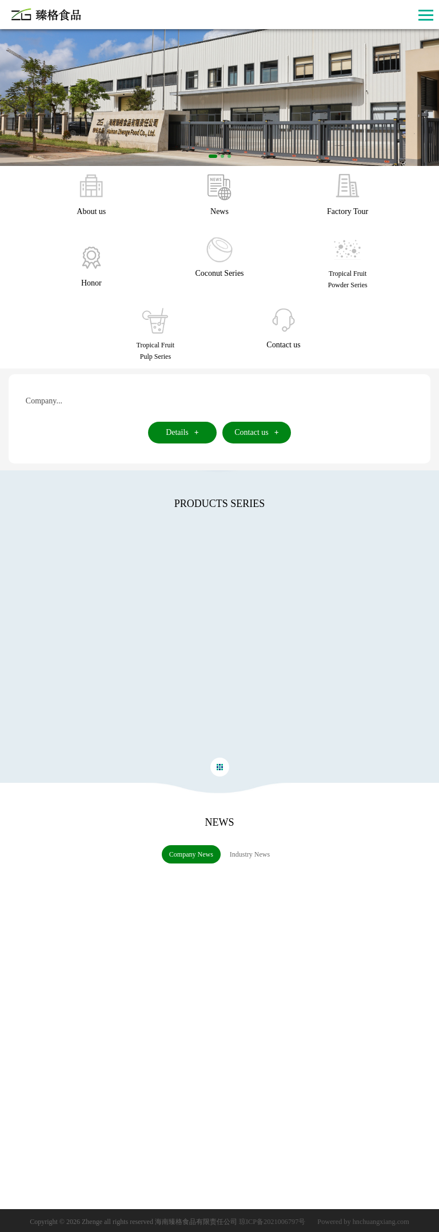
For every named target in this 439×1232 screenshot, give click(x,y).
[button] (213, 156)
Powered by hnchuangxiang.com (363, 1221)
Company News (188, 854)
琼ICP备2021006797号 (273, 1221)
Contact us (256, 432)
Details (182, 432)
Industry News (246, 854)
